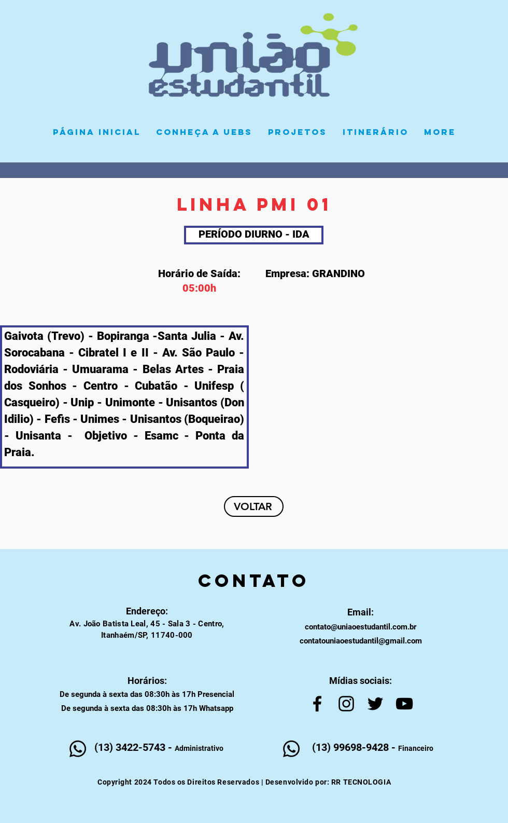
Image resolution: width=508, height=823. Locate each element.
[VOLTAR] (254, 506)
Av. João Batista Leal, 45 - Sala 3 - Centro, (146, 623)
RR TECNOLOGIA (361, 782)
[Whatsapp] (77, 748)
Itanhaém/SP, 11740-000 (147, 635)
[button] (297, 132)
